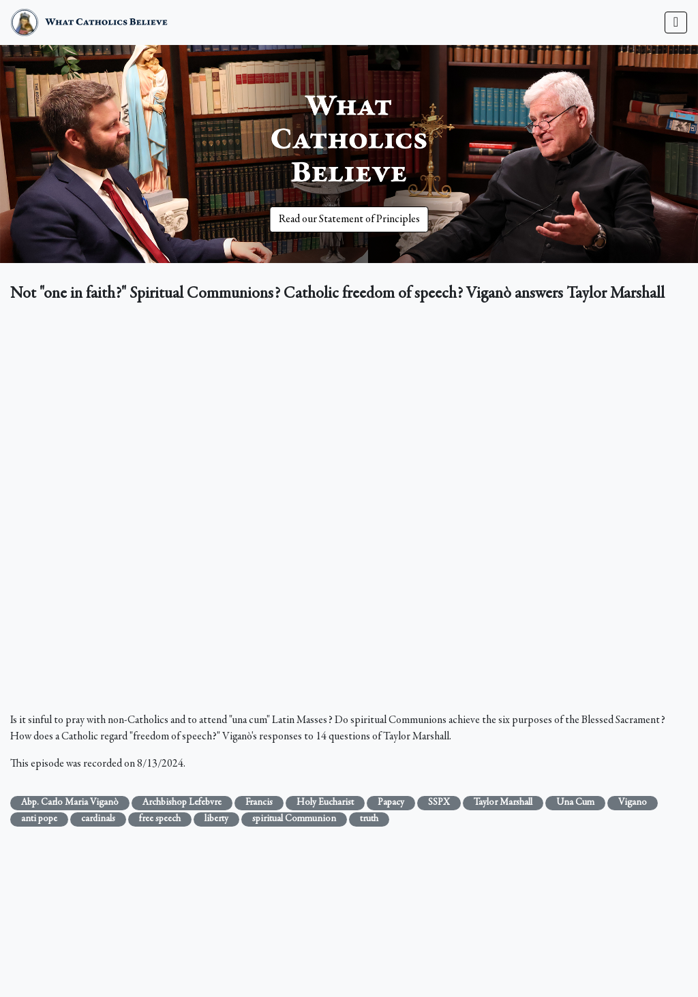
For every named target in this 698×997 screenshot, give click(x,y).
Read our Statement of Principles (349, 219)
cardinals (98, 819)
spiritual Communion (294, 819)
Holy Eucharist (325, 803)
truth (369, 819)
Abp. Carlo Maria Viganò (70, 803)
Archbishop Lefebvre (182, 803)
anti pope (39, 819)
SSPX (439, 803)
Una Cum (575, 803)
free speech (160, 819)
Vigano (632, 803)
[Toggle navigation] (676, 22)
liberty (216, 819)
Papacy (391, 803)
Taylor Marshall (503, 803)
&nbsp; (349, 510)
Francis (259, 803)
